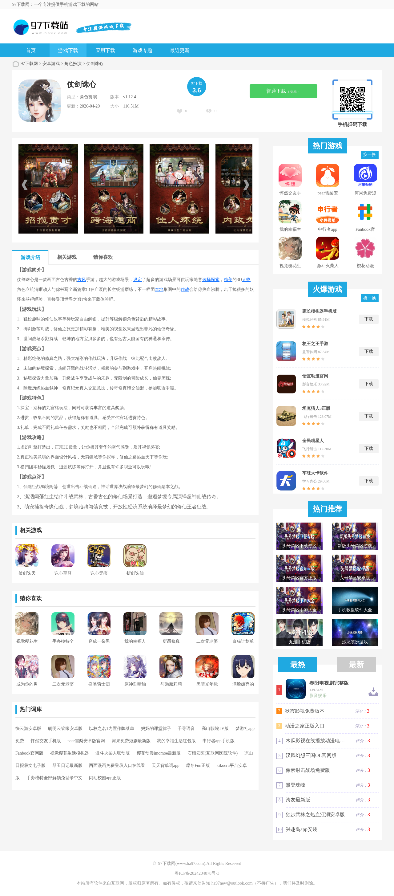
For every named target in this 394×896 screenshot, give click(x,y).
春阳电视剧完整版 (329, 683)
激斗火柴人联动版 (112, 753)
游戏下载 (68, 50)
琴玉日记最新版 (67, 765)
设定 (137, 279)
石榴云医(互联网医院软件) (212, 753)
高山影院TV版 (215, 728)
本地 (159, 289)
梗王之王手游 (315, 343)
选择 (206, 279)
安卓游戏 (51, 63)
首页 (31, 50)
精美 (228, 279)
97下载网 (29, 63)
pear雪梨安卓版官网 (86, 741)
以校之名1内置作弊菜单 (111, 728)
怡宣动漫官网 (315, 376)
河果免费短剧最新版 (131, 741)
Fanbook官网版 (29, 753)
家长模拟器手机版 (319, 311)
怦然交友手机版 (46, 741)
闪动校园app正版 (105, 778)
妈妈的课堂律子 (156, 728)
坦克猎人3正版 (316, 408)
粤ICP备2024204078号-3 (197, 873)
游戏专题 (142, 50)
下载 (368, 319)
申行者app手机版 (219, 741)
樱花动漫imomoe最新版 (159, 753)
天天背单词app (165, 765)
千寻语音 (186, 728)
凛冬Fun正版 (198, 765)
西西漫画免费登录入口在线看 (117, 765)
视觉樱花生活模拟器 (69, 753)
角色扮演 (73, 63)
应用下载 (105, 50)
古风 (81, 279)
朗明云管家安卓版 (65, 728)
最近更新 (180, 50)
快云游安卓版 (28, 728)
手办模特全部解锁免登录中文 (54, 778)
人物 (246, 279)
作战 (185, 289)
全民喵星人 (313, 440)
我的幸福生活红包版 (176, 741)
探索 (215, 279)
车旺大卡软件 (315, 473)
